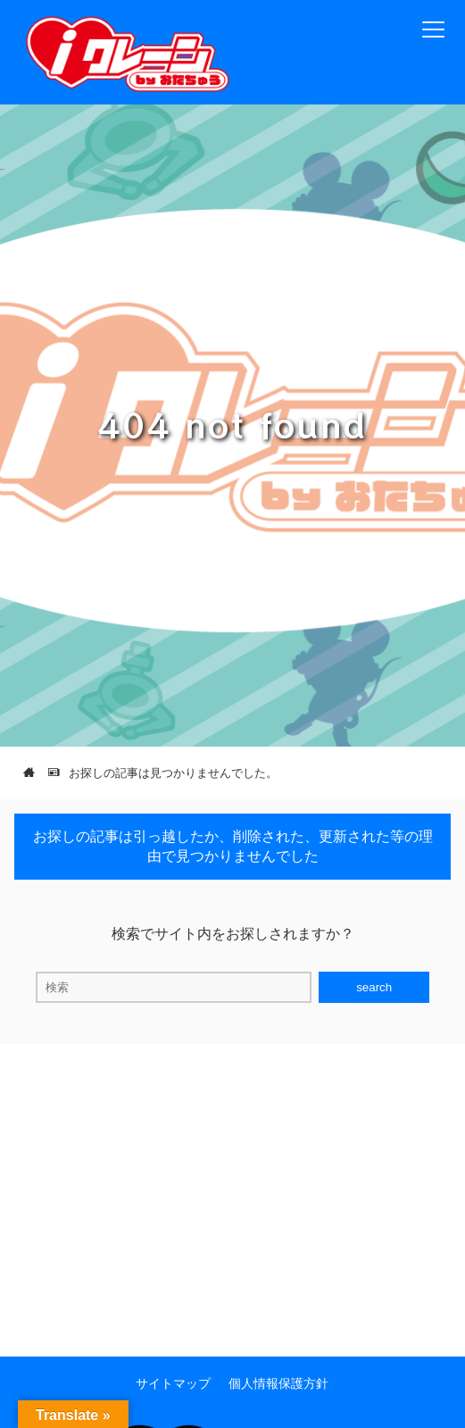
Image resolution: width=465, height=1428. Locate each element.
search (374, 987)
